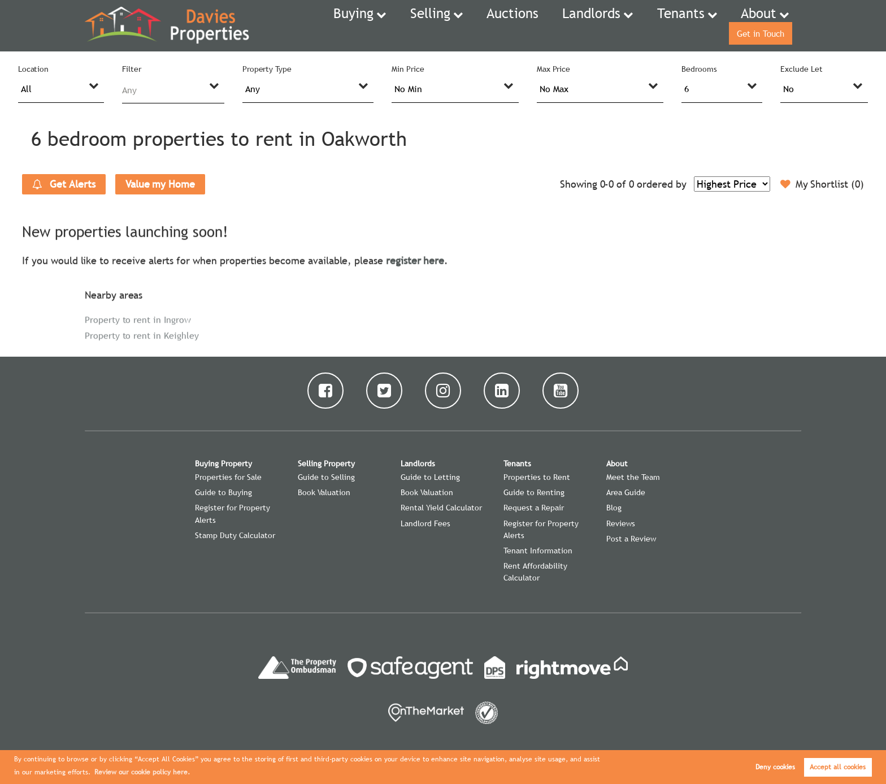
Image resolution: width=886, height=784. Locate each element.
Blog (614, 508)
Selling (394, 25)
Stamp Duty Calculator (235, 535)
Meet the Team (633, 477)
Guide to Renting (533, 492)
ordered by (661, 183)
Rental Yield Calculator (441, 508)
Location (33, 69)
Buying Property (223, 463)
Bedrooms (699, 69)
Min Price (408, 69)
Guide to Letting (430, 477)
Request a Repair (533, 508)
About (672, 25)
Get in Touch (755, 25)
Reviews (620, 523)
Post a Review (631, 539)
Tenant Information (537, 550)
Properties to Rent (536, 477)
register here (415, 259)
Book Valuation (324, 492)
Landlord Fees (425, 523)
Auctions (464, 25)
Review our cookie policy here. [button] (142, 772)
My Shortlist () (822, 184)
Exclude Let (801, 69)
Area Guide (625, 492)
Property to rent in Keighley (142, 334)
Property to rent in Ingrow (138, 318)
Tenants (605, 25)
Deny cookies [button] (775, 767)
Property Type (267, 69)
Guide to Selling (326, 477)
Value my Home (160, 183)
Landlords (529, 25)
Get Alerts (63, 184)
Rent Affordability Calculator (535, 572)
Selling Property (326, 463)
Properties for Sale (228, 477)
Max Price (554, 69)
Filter (131, 69)
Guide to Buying (223, 492)
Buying (327, 25)
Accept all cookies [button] (838, 767)
